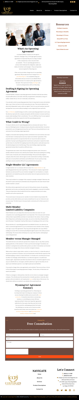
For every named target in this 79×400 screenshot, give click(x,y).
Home (32, 10)
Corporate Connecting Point (9, 396)
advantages (35, 82)
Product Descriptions (60, 10)
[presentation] (17, 351)
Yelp (70, 89)
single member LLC (39, 167)
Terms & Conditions (67, 396)
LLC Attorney (11, 111)
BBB (66, 93)
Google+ (62, 87)
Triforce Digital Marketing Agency (38, 396)
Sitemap (75, 396)
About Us (39, 10)
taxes (31, 279)
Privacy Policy (51, 396)
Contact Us (73, 10)
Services (48, 10)
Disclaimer (58, 396)
